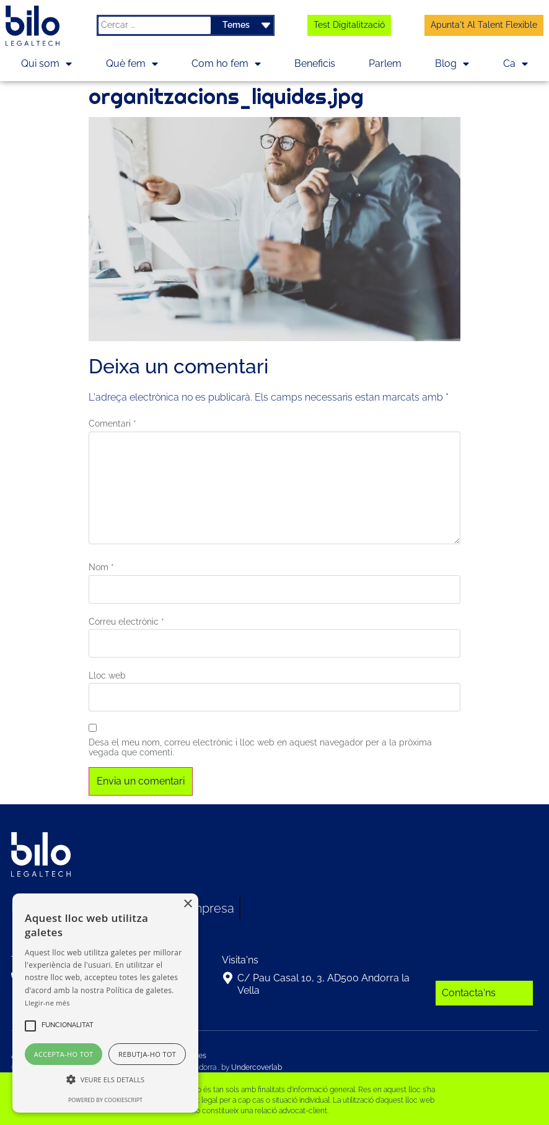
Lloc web (107, 675)
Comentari (112, 423)
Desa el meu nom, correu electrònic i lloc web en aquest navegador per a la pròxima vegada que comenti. (260, 747)
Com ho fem (226, 64)
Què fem (132, 64)
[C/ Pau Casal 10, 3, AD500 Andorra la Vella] (228, 978)
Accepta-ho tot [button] (64, 1054)
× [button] (187, 904)
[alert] (105, 1003)
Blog (452, 64)
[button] (68, 1026)
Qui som (46, 64)
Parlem (385, 63)
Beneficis (314, 63)
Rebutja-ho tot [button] (147, 1054)
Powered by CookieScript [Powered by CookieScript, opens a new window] (105, 1100)
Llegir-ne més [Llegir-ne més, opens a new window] (47, 1002)
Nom (101, 567)
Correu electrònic (126, 622)
